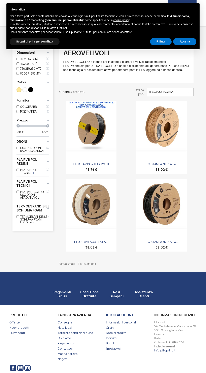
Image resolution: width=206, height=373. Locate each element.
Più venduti (17, 333)
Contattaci (65, 348)
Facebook (13, 368)
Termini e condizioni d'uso (75, 333)
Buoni (110, 343)
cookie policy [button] (121, 20)
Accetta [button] (185, 41)
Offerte (14, 322)
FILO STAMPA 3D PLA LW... (161, 164)
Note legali (65, 327)
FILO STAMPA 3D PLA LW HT (91, 164)
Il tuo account (119, 315)
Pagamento (66, 343)
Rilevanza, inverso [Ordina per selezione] (170, 92)
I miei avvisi (113, 348)
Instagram (27, 368)
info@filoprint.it (164, 350)
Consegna (65, 322)
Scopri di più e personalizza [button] (34, 41)
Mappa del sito (68, 354)
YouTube (20, 368)
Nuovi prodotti (19, 327)
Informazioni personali (121, 322)
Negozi (62, 359)
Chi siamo (64, 338)
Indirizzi (111, 338)
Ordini (110, 327)
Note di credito (116, 333)
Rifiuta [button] (161, 41)
